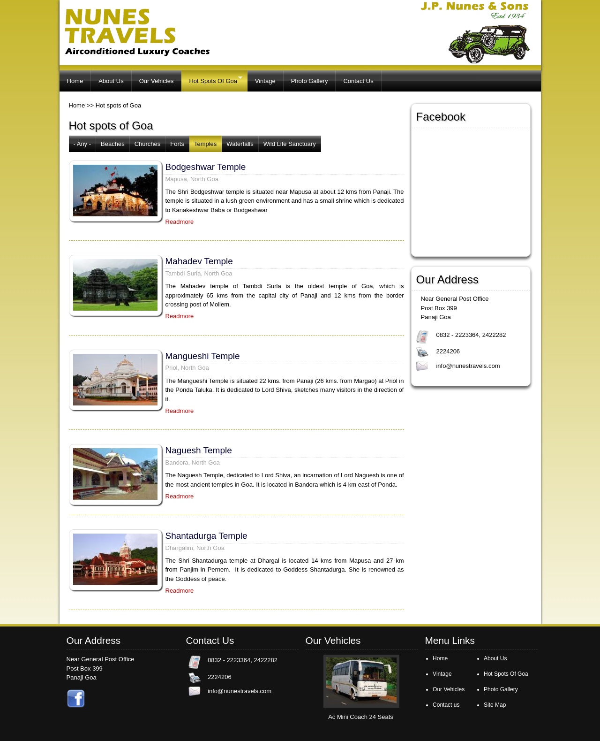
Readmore (179, 221)
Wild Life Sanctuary (289, 143)
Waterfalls (239, 143)
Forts (177, 143)
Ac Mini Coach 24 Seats (360, 716)
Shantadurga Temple (206, 536)
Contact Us (358, 80)
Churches (148, 143)
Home (75, 80)
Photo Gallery (309, 80)
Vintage (265, 80)
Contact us (446, 705)
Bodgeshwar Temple (205, 167)
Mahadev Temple (199, 261)
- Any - (82, 143)
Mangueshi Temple (202, 356)
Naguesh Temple (198, 450)
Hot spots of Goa (119, 105)
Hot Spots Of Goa (211, 79)
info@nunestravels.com (468, 365)
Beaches (113, 143)
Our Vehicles (156, 80)
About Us (110, 80)
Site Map (495, 705)
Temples (205, 143)
